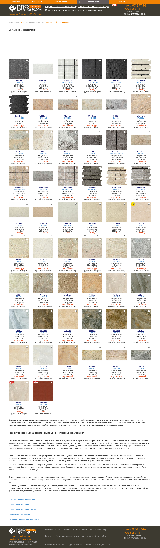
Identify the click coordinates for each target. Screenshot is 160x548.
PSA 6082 (141, 297)
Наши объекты (37, 2)
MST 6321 (92, 154)
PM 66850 (67, 225)
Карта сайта (100, 536)
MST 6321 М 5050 (116, 154)
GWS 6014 (43, 154)
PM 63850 (19, 225)
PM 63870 (43, 225)
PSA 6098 (43, 368)
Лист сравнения (92, 2)
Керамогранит (14, 22)
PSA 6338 (116, 368)
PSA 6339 (141, 368)
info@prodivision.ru (135, 14)
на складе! (77, 7)
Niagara (19, 80)
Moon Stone (92, 152)
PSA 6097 (19, 368)
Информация (87, 536)
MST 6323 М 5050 (68, 189)
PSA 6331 (92, 368)
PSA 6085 (43, 333)
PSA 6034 (67, 261)
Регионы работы (61, 2)
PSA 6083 (19, 333)
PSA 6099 (67, 368)
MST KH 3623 (141, 189)
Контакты (122, 2)
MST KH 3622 (116, 189)
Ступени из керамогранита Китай (22, 509)
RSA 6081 (19, 404)
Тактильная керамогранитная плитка (24, 519)
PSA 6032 (43, 261)
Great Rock (43, 80)
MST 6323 (43, 189)
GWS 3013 (67, 118)
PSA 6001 (141, 225)
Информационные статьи (33, 22)
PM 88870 (116, 225)
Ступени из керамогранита (19, 504)
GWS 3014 (92, 118)
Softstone (19, 223)
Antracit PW (19, 82)
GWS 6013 (19, 154)
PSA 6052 (43, 297)
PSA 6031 (19, 261)
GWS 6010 (140, 118)
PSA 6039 (141, 261)
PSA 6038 (116, 261)
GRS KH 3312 (141, 82)
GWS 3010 (43, 118)
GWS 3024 (116, 118)
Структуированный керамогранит (22, 499)
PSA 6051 (19, 297)
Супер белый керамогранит (20, 514)
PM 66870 (92, 225)
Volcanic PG (43, 404)
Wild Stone (43, 116)
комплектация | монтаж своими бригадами (73, 10)
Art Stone (141, 223)
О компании (15, 2)
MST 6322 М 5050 (19, 189)
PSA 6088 (116, 333)
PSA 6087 (92, 333)
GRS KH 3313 (19, 118)
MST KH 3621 (92, 189)
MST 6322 (141, 154)
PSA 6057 (92, 297)
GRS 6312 (43, 82)
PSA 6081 (116, 297)
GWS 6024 (67, 154)
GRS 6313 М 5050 (92, 82)
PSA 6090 (141, 333)
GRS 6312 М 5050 (68, 82)
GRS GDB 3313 (116, 82)
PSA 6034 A (92, 261)
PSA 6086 (67, 333)
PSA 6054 (67, 297)
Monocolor (43, 402)
